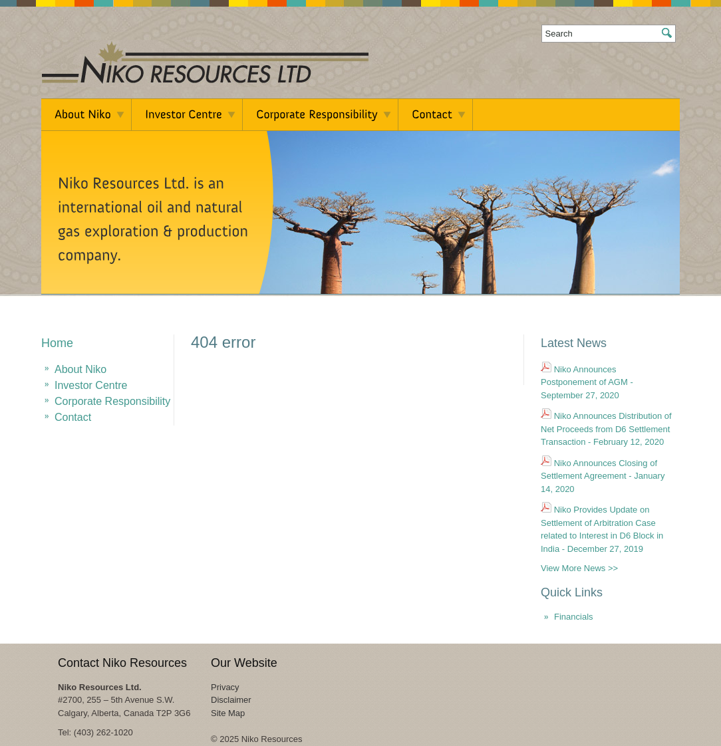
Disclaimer (231, 700)
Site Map (228, 713)
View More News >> (579, 568)
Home (57, 343)
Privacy (225, 687)
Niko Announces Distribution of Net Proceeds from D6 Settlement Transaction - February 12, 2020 (606, 429)
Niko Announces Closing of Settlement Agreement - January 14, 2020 (602, 476)
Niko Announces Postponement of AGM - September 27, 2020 (587, 382)
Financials (573, 617)
